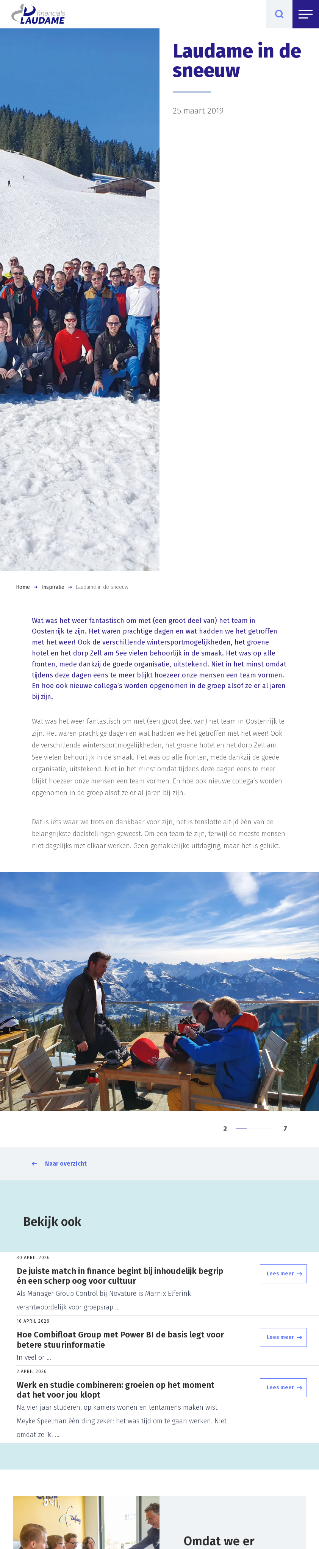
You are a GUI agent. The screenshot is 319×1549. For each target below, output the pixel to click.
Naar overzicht (66, 1163)
